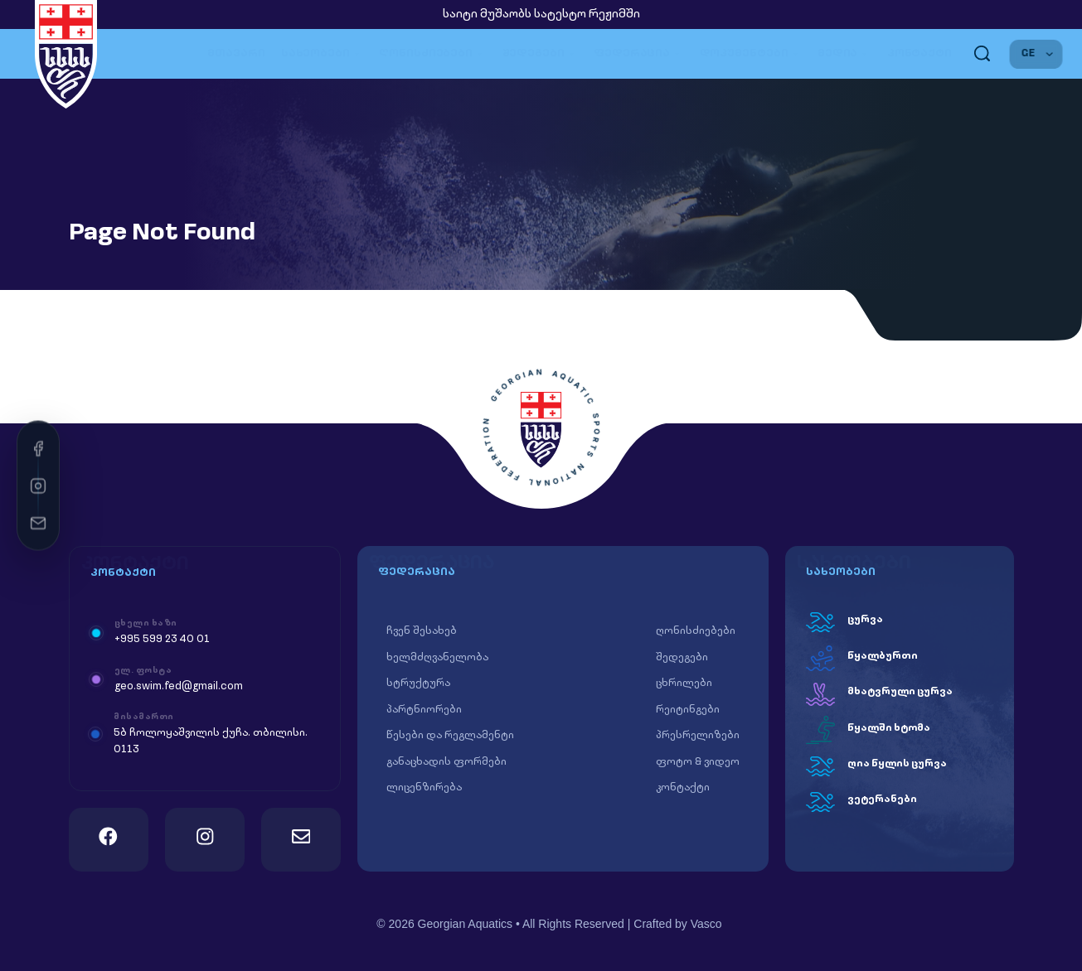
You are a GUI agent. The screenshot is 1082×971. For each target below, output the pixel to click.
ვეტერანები (882, 799)
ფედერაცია (639, 53)
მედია (844, 53)
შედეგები (540, 53)
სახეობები (322, 53)
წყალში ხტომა (888, 728)
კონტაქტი (919, 53)
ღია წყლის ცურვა (897, 764)
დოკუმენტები (751, 53)
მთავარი (235, 53)
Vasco (706, 923)
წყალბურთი (882, 656)
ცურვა (865, 620)
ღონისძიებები (432, 53)
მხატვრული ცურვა (900, 692)
